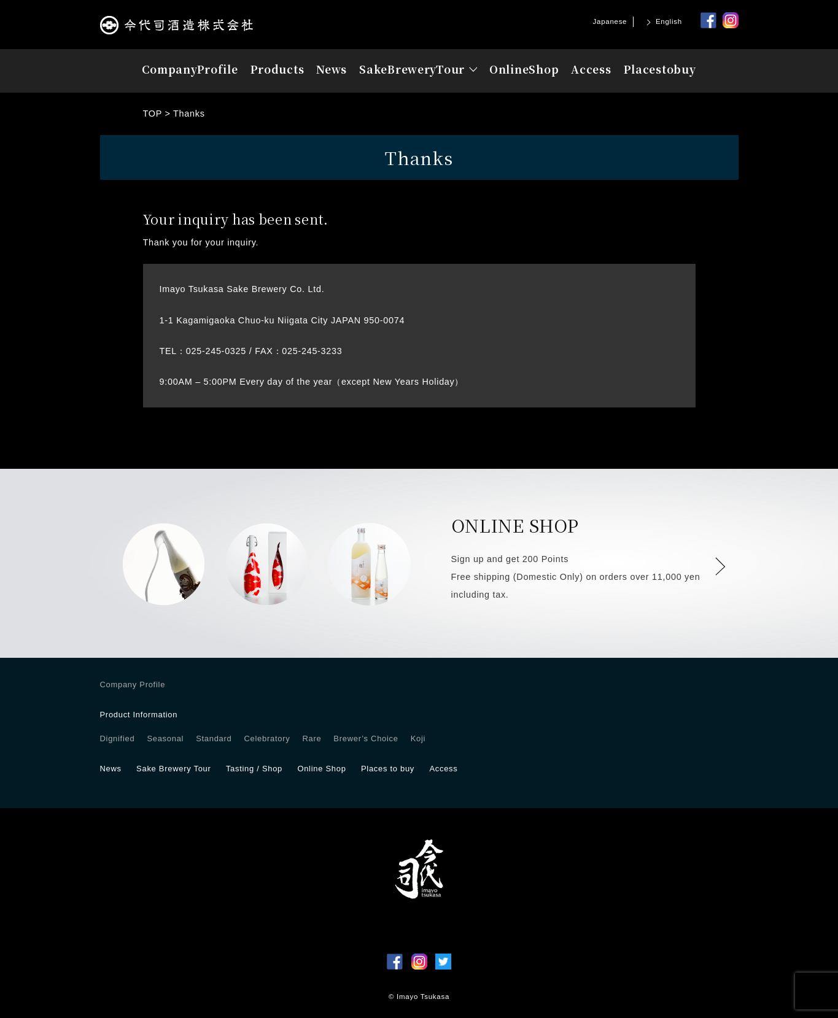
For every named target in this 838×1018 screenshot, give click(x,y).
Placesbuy (660, 69)
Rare (311, 738)
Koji (418, 738)
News (331, 69)
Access (591, 69)
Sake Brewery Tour (173, 768)
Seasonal (165, 738)
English (669, 21)
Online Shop (321, 768)
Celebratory (267, 738)
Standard (213, 738)
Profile (190, 69)
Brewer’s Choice (365, 738)
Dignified (117, 738)
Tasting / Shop (254, 768)
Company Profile (133, 684)
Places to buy (387, 768)
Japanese (610, 21)
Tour (412, 69)
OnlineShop (524, 69)
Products (277, 69)
